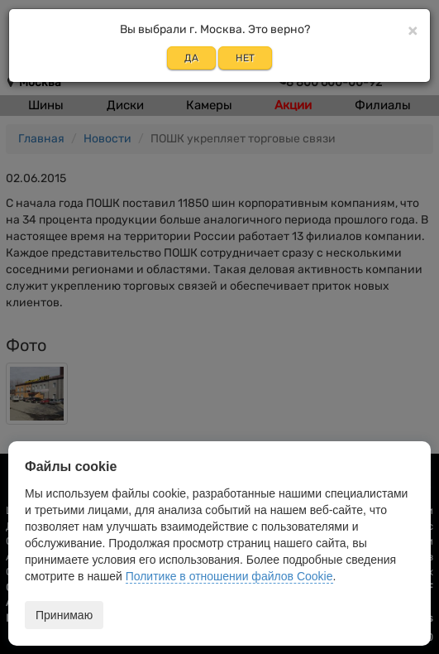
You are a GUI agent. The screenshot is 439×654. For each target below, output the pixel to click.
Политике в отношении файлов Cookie (229, 576)
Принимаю (64, 615)
